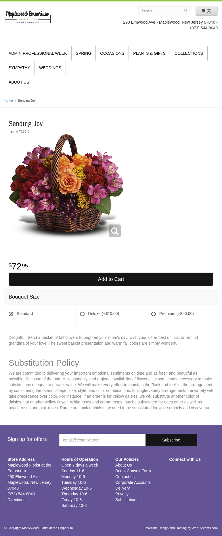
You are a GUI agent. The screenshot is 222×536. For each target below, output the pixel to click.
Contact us (125, 476)
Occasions (112, 53)
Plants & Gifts (149, 53)
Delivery (122, 488)
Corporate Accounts (133, 482)
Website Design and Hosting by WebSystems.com (182, 528)
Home (8, 100)
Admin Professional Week (38, 53)
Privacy (122, 494)
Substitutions (126, 499)
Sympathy (19, 67)
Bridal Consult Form (133, 471)
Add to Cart (111, 279)
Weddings (50, 67)
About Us (19, 82)
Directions (16, 499)
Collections (189, 53)
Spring (83, 53)
